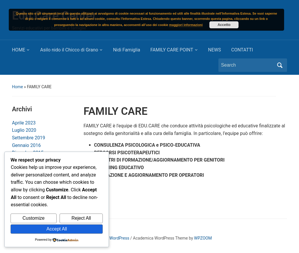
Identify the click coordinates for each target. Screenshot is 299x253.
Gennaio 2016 (26, 145)
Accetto (224, 25)
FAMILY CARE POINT (171, 50)
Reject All (81, 218)
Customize (33, 218)
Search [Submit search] (279, 65)
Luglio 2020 (24, 130)
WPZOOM (203, 238)
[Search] (247, 65)
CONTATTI (242, 50)
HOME (18, 50)
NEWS (214, 50)
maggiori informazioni (186, 25)
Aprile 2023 (24, 123)
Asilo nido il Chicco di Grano (69, 50)
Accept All (56, 228)
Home (17, 86)
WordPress (119, 238)
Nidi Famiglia (126, 50)
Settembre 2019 (28, 138)
